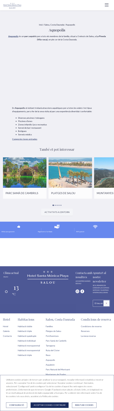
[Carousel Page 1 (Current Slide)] (53, 205)
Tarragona (50, 345)
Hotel (6, 319)
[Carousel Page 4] (59, 205)
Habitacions (26, 319)
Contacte (7, 336)
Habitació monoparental (29, 345)
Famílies (49, 326)
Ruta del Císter (53, 350)
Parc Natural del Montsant (58, 369)
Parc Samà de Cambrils (56, 340)
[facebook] (82, 291)
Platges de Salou (53, 331)
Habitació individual (27, 340)
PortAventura (52, 336)
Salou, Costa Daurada (54, 24)
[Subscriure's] (106, 303)
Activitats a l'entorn (57, 212)
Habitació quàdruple (27, 336)
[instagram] (77, 291)
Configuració (16, 405)
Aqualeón (50, 364)
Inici (41, 24)
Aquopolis (50, 360)
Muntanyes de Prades (56, 374)
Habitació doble (25, 326)
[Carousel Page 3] (57, 205)
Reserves (85, 331)
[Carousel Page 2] (55, 205)
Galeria (6, 331)
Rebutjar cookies (84, 405)
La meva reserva (88, 336)
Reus (48, 355)
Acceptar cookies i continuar (49, 405)
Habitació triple (25, 331)
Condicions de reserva (96, 319)
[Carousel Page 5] (60, 205)
